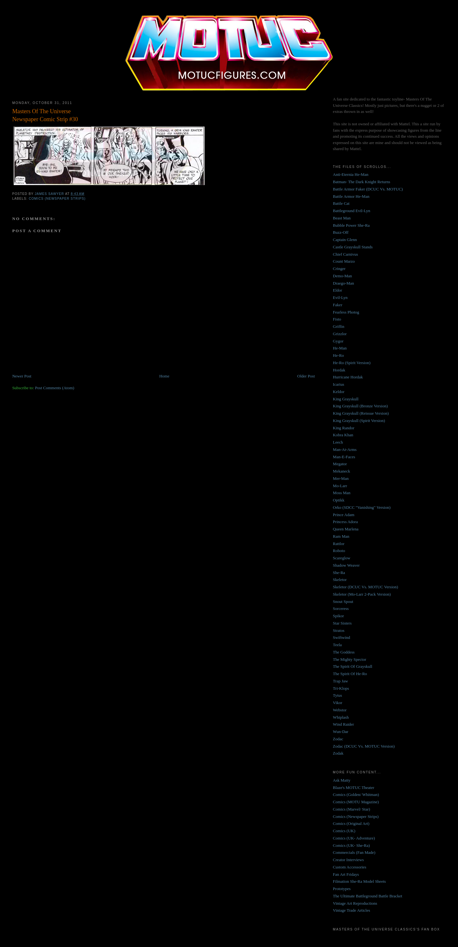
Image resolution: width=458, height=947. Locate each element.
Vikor (338, 702)
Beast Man (342, 218)
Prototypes (342, 888)
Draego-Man (343, 283)
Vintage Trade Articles (351, 910)
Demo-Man (342, 275)
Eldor (337, 290)
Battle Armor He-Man (351, 196)
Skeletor (340, 579)
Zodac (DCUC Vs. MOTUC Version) (364, 746)
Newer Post (21, 376)
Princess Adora (345, 521)
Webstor (340, 710)
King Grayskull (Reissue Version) (361, 413)
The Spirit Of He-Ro (350, 673)
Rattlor (338, 543)
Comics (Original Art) (351, 823)
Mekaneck (341, 471)
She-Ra (339, 572)
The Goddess (344, 652)
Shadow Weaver (346, 565)
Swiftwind (341, 637)
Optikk (338, 500)
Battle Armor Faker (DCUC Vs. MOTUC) (368, 189)
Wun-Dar (341, 731)
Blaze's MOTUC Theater (353, 787)
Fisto (337, 319)
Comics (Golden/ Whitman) (356, 794)
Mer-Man (341, 478)
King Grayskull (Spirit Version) (359, 420)
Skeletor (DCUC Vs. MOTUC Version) (365, 586)
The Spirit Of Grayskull (352, 666)
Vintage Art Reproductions (355, 903)
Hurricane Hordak (348, 377)
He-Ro (338, 355)
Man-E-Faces (344, 456)
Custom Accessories (349, 867)
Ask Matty (341, 780)
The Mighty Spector (349, 659)
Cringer (339, 268)
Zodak (338, 753)
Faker (338, 304)
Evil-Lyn (340, 297)
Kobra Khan (343, 434)
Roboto (339, 550)
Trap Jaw (340, 681)
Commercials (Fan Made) (354, 852)
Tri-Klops (341, 688)
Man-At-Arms (345, 449)
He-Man (340, 348)
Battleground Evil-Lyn (351, 210)
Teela (337, 644)
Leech (338, 442)
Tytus (337, 695)
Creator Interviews (348, 859)
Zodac (338, 738)
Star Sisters (342, 623)
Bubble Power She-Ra (351, 225)
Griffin (338, 326)
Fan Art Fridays (346, 874)
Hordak (339, 370)
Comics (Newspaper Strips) (57, 198)
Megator (340, 463)
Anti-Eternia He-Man (351, 174)
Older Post (306, 376)
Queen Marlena (346, 529)
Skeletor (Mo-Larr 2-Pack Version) (362, 594)
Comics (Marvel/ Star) (351, 809)
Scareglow (341, 558)
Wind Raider (343, 724)
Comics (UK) (344, 830)
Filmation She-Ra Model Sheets (359, 881)
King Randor (344, 427)
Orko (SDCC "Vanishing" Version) (362, 507)
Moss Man (341, 492)
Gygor (338, 341)
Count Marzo (344, 261)
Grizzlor (340, 333)
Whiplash (341, 717)
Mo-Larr (340, 485)
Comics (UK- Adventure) (354, 838)
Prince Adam (344, 514)
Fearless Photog (346, 312)
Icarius (338, 384)
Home (164, 376)
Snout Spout (343, 601)
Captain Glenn (345, 239)
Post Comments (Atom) (54, 387)
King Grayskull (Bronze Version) (360, 406)
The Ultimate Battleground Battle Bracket (367, 896)
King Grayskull (346, 399)
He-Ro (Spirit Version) (352, 362)
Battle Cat (341, 203)
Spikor (338, 615)
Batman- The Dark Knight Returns (361, 181)
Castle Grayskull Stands (353, 247)
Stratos (338, 630)
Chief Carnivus (345, 254)
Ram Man (341, 536)
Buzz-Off (341, 232)
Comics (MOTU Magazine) (356, 801)
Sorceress (341, 608)
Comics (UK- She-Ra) (351, 845)
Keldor (338, 391)
